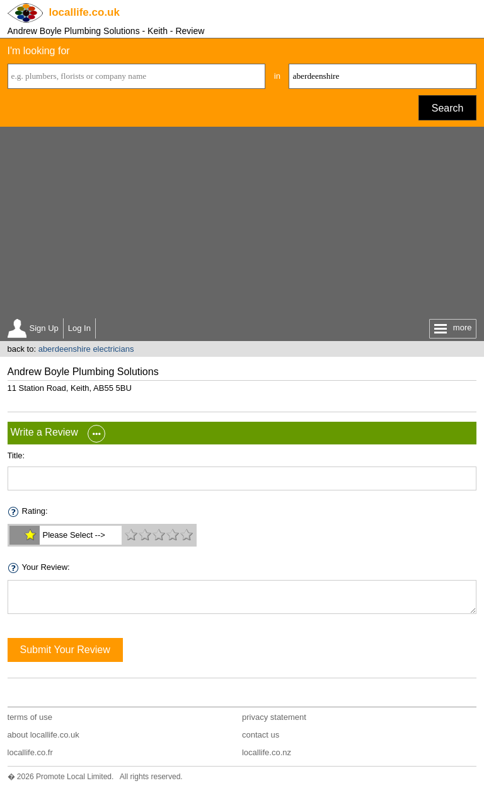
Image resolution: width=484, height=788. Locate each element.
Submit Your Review (65, 649)
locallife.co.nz (266, 752)
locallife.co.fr (30, 752)
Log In (79, 328)
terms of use (30, 717)
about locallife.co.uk (43, 734)
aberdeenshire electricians (86, 349)
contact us (260, 734)
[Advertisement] (242, 221)
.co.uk (84, 12)
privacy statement (274, 717)
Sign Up (44, 328)
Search (448, 108)
